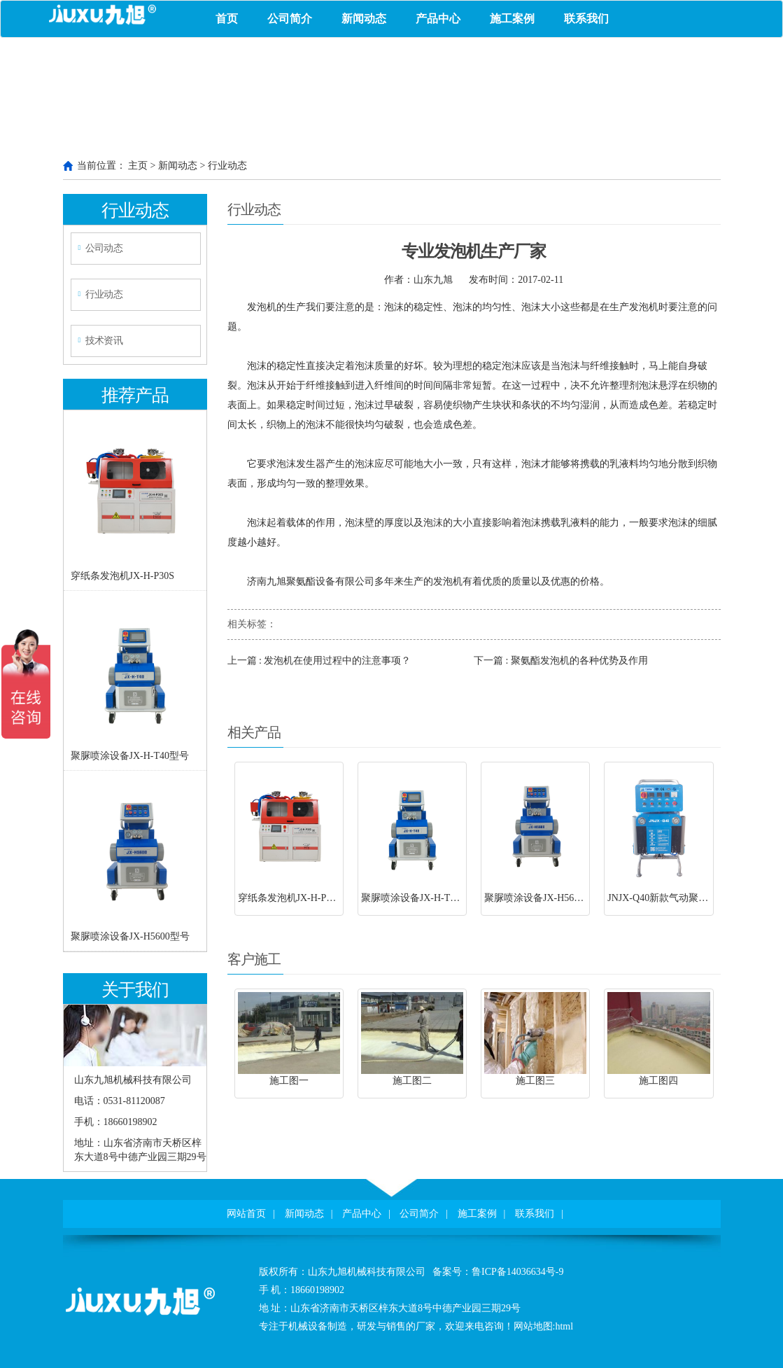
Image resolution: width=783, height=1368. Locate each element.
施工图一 (289, 1080)
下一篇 (561, 660)
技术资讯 (103, 340)
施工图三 (535, 1080)
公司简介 (289, 19)
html (564, 1326)
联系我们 (586, 19)
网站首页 (246, 1213)
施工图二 (412, 1080)
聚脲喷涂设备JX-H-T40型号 (130, 756)
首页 (227, 19)
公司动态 (103, 248)
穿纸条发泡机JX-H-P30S (123, 576)
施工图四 (658, 1080)
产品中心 (438, 19)
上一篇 (319, 660)
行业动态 (227, 165)
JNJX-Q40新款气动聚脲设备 (667, 898)
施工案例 (512, 19)
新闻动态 (363, 19)
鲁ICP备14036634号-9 (517, 1271)
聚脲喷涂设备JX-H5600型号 (130, 936)
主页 (138, 165)
